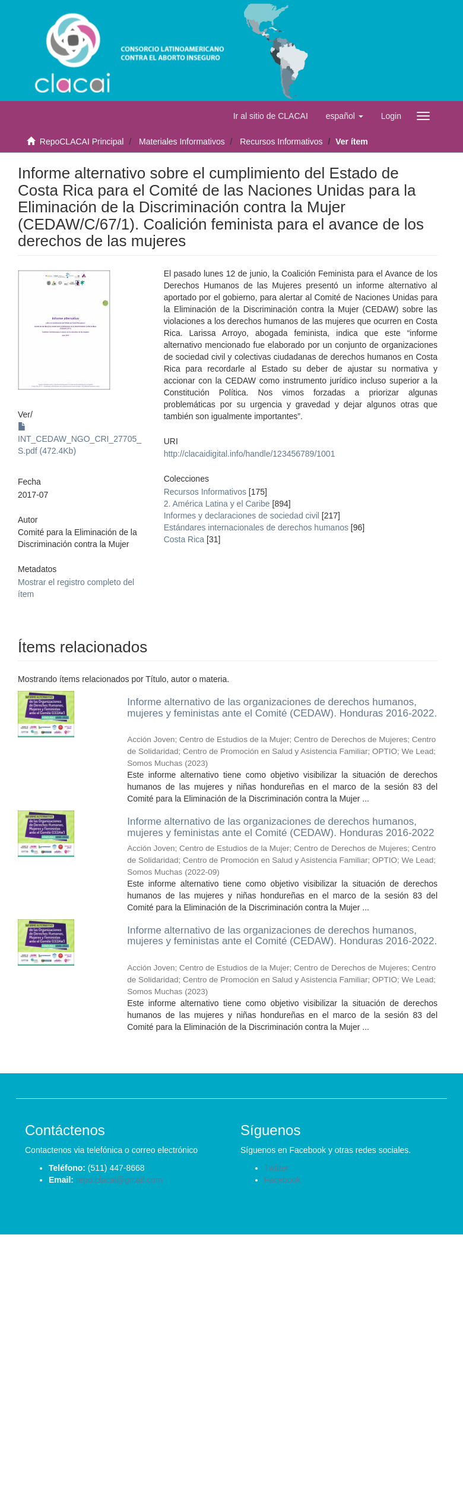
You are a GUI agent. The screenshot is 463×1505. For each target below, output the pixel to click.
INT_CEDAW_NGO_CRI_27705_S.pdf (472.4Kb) (79, 438)
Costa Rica (184, 539)
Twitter (276, 1168)
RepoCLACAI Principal (82, 141)
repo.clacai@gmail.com (119, 1179)
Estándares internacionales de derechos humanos (256, 527)
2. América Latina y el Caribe (217, 503)
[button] (344, 116)
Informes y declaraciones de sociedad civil (241, 515)
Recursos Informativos (281, 141)
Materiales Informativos (182, 141)
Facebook (282, 1179)
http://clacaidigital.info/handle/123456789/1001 (249, 453)
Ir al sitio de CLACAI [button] (270, 116)
